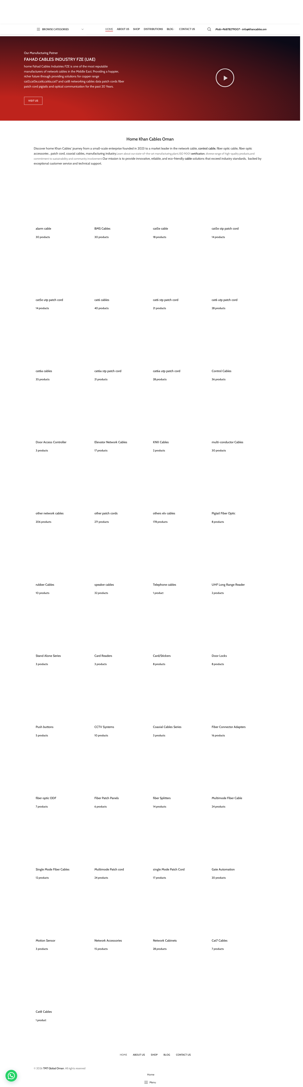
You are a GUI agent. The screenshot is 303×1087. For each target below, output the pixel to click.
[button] (11, 1076)
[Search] (209, 29)
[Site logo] (55, 12)
